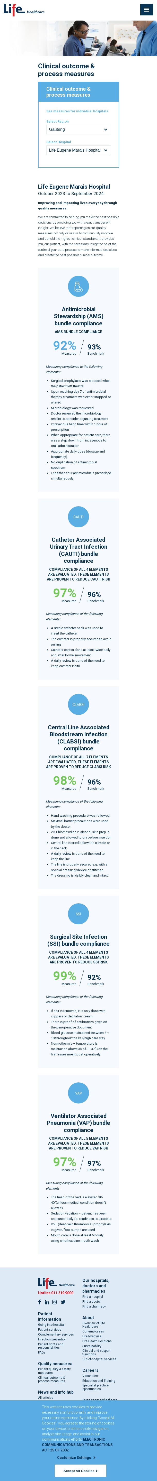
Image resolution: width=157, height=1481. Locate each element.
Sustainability (91, 1346)
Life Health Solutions (97, 1341)
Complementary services (56, 1334)
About (88, 1317)
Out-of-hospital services (99, 1359)
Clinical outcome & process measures (51, 1379)
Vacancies (90, 1376)
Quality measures (55, 1363)
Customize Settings (76, 1458)
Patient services (49, 1329)
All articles (45, 1398)
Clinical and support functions (96, 1352)
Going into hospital (51, 1325)
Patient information (49, 1316)
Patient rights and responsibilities (50, 1346)
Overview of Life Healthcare (93, 1325)
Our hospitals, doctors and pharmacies (95, 1286)
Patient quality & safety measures (54, 1371)
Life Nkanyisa (91, 1336)
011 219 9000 (62, 1293)
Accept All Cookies (80, 1471)
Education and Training (98, 1381)
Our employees (93, 1331)
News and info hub (56, 1392)
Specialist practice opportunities (95, 1387)
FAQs (42, 1352)
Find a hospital (92, 1297)
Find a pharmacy (94, 1306)
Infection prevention (52, 1339)
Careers (90, 1370)
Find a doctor (91, 1301)
